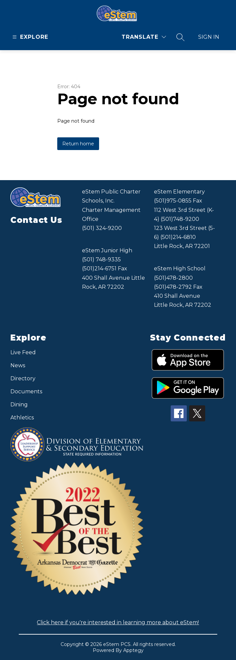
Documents (26, 391)
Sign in (208, 37)
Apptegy (133, 650)
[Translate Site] (144, 37)
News (17, 365)
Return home (78, 144)
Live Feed (23, 352)
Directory (22, 378)
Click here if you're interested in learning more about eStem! (118, 622)
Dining (19, 404)
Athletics (22, 417)
